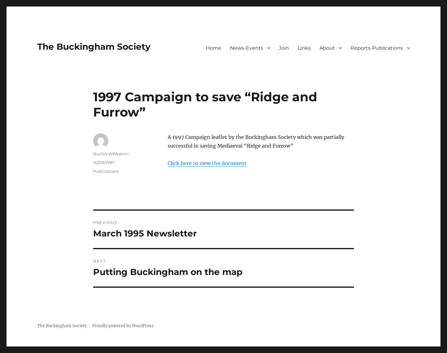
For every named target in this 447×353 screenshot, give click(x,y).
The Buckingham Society (94, 46)
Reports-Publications (376, 48)
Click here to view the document (207, 163)
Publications (106, 171)
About (327, 48)
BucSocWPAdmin (111, 153)
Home (213, 48)
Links (304, 48)
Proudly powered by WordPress (123, 325)
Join (284, 48)
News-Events (246, 48)
